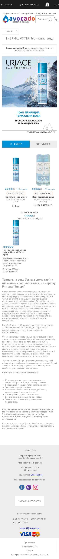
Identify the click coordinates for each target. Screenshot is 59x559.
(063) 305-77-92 (20, 522)
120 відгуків (21, 189)
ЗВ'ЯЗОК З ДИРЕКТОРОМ (30, 501)
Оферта (29, 550)
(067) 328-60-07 (38, 519)
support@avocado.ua (29, 528)
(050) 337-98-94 (20, 519)
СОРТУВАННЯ (43, 143)
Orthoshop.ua (37, 474)
